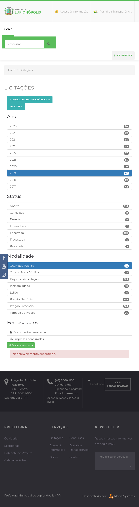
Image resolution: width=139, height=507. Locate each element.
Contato (98, 29)
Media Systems (121, 496)
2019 (16, 106)
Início (11, 70)
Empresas (61, 29)
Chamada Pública (30, 99)
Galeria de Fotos (15, 460)
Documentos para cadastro (30, 332)
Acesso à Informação (57, 447)
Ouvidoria (11, 438)
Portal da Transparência (79, 447)
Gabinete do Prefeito (18, 453)
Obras (54, 457)
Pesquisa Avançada (21, 345)
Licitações (56, 438)
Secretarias (11, 445)
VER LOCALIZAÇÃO (117, 384)
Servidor (80, 29)
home (8, 29)
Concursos (77, 438)
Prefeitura (25, 29)
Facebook (96, 382)
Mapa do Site (118, 29)
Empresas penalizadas (27, 339)
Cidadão (44, 29)
